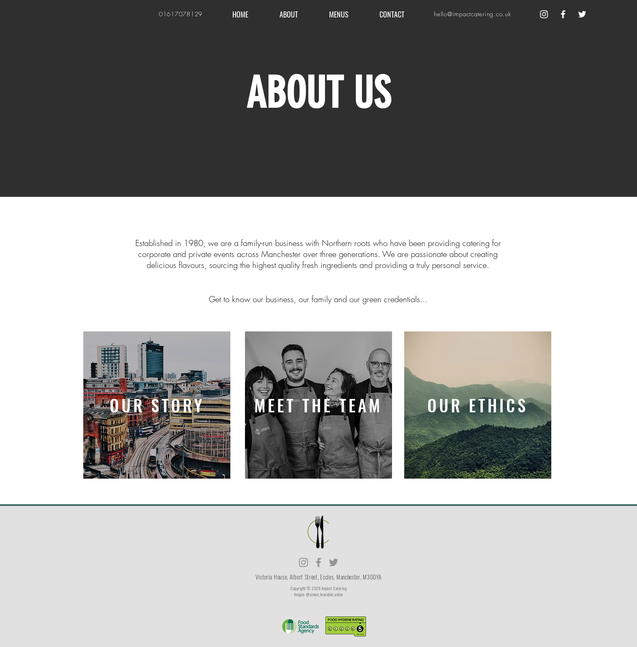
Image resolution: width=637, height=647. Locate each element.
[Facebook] (563, 14)
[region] (156, 405)
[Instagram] (544, 14)
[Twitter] (582, 14)
